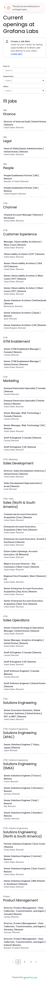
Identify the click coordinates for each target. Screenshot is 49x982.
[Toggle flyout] (43, 80)
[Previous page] (12, 962)
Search (6, 66)
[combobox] (5, 80)
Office (5, 86)
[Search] (24, 70)
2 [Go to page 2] (24, 962)
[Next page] (36, 962)
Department (8, 76)
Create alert (16, 54)
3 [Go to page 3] (30, 962)
